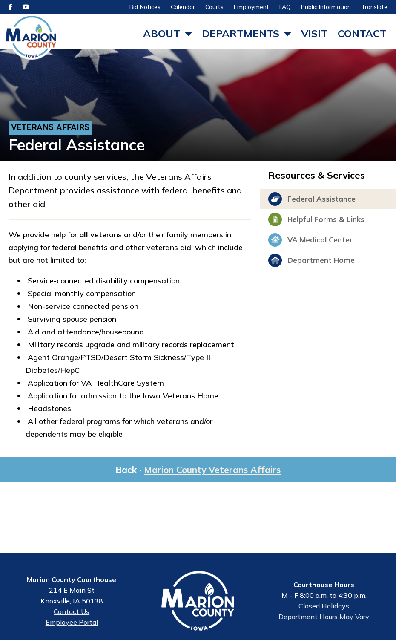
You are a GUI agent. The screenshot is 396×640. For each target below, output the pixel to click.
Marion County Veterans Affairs (212, 473)
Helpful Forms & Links (316, 223)
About (161, 33)
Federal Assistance (312, 202)
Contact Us (71, 614)
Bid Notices (145, 7)
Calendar (183, 7)
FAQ (285, 7)
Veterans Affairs (50, 131)
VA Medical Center (310, 243)
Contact (362, 33)
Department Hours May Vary (323, 620)
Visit (314, 33)
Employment (251, 7)
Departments (240, 33)
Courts (214, 7)
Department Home (311, 264)
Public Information (326, 7)
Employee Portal (72, 625)
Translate (374, 7)
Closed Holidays (323, 609)
